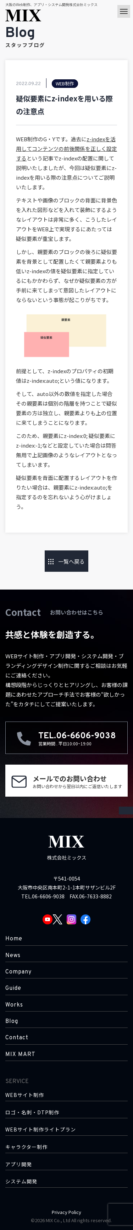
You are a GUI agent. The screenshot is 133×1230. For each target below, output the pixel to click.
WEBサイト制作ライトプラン (40, 1129)
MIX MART (20, 1054)
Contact (16, 1037)
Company (18, 972)
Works (14, 1005)
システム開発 (21, 1181)
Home (13, 939)
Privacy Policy (66, 1212)
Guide (13, 988)
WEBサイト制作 (24, 1095)
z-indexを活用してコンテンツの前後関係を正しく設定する (66, 148)
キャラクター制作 (26, 1147)
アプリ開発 (18, 1164)
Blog (11, 1021)
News (13, 955)
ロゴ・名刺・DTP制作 (32, 1112)
